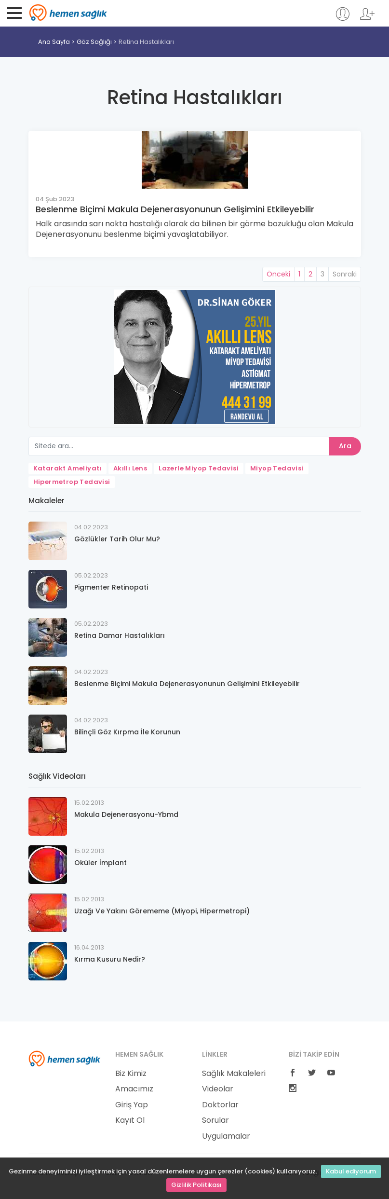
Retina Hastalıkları (146, 41)
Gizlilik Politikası (196, 1184)
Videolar (217, 1089)
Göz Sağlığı (94, 41)
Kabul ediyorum (351, 1171)
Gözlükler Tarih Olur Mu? (117, 539)
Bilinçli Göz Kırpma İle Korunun (127, 732)
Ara (345, 446)
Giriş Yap (131, 1105)
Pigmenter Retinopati (111, 587)
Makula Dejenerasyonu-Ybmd (126, 814)
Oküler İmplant (100, 863)
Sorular (215, 1120)
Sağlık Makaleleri (234, 1073)
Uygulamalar (226, 1136)
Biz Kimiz (131, 1073)
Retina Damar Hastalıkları (119, 635)
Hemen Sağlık (68, 12)
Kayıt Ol (130, 1120)
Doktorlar (220, 1105)
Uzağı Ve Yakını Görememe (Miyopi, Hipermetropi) (162, 911)
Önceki (278, 274)
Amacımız (134, 1089)
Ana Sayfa (54, 41)
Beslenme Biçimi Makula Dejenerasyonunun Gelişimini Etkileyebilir (175, 209)
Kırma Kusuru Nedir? (109, 959)
